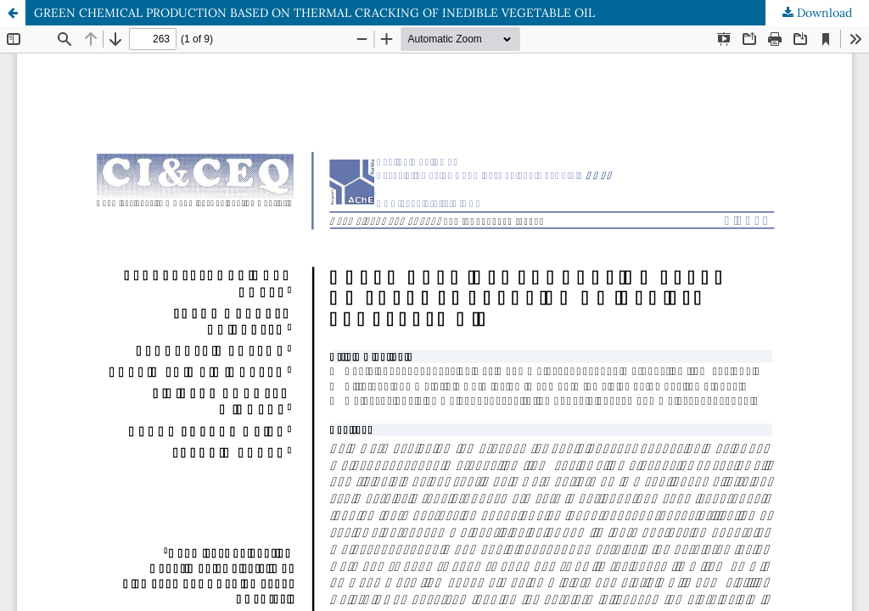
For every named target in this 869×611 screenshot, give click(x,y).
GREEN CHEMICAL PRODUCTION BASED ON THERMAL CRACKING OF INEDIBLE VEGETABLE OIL (314, 12)
